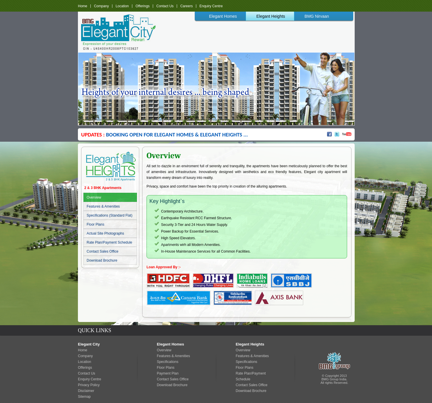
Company (101, 6)
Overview (94, 197)
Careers (186, 6)
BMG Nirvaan (317, 16)
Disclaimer (86, 391)
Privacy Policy (89, 385)
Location (122, 6)
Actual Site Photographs (105, 233)
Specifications (167, 362)
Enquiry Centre (211, 6)
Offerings (142, 6)
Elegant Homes (223, 16)
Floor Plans (95, 224)
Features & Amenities (103, 206)
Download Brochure (102, 260)
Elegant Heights (270, 16)
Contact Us (165, 6)
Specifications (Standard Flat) (109, 215)
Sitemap (84, 397)
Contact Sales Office (102, 251)
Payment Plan (167, 373)
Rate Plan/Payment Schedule (109, 242)
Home (82, 6)
